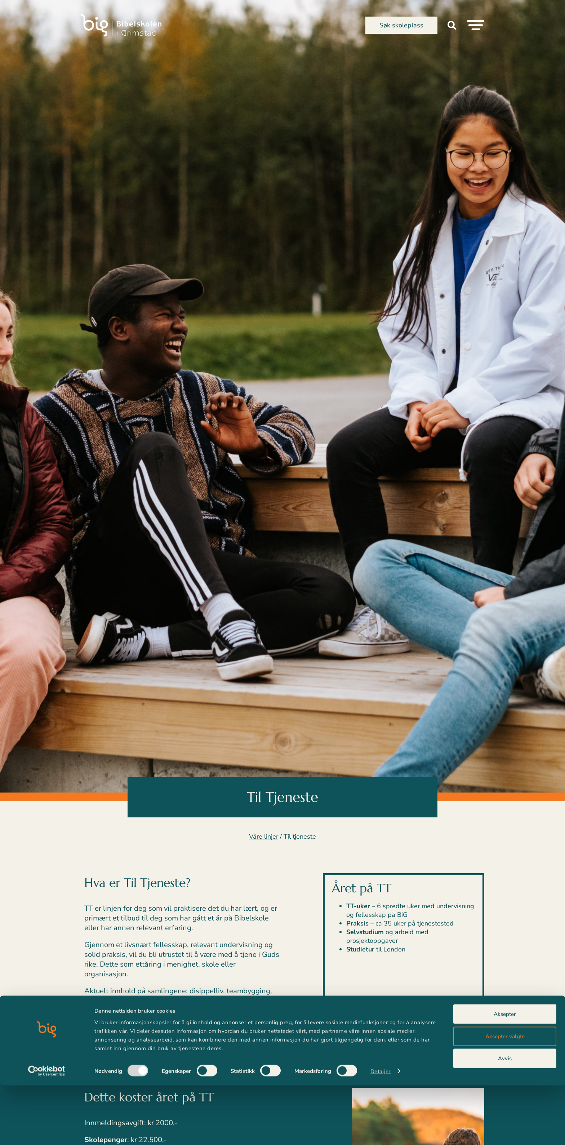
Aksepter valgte (505, 1096)
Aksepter (505, 1073)
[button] (452, 25)
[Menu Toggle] (475, 25)
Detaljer (380, 1131)
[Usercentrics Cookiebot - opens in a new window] (46, 1131)
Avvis (505, 1118)
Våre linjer (263, 836)
